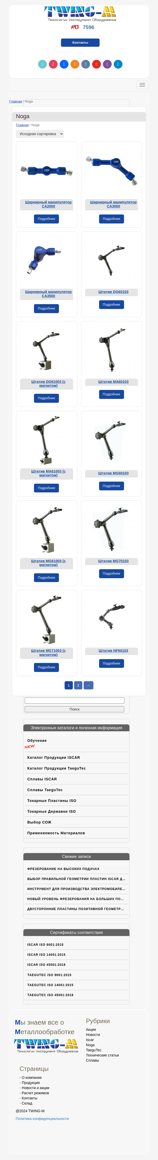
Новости (93, 1035)
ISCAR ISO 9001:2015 (45, 945)
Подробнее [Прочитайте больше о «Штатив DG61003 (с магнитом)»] (46, 398)
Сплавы (92, 1060)
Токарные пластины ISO (51, 801)
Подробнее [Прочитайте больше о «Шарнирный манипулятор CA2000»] (46, 219)
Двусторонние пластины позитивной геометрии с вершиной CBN (77, 909)
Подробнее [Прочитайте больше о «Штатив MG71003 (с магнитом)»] (46, 667)
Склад (27, 1103)
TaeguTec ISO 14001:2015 (50, 985)
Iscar (90, 1040)
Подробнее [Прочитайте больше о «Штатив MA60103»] (111, 394)
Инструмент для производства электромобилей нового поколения (77, 889)
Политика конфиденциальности (42, 1119)
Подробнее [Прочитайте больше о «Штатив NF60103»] (111, 663)
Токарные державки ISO (51, 811)
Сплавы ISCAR (42, 779)
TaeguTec (93, 1050)
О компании (32, 1077)
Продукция (31, 1083)
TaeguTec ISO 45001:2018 (50, 995)
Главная (15, 101)
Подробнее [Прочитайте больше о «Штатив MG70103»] (111, 573)
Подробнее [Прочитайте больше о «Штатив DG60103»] (111, 304)
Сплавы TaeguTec (45, 790)
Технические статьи (102, 1055)
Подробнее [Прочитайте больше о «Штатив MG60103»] (111, 486)
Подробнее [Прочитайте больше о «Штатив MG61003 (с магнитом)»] (46, 577)
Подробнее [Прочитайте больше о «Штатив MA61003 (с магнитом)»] (46, 488)
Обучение (37, 740)
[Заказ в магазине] (40, 134)
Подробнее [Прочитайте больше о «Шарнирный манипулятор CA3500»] (46, 308)
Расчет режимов (35, 1093)
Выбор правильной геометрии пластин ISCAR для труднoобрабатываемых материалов (77, 879)
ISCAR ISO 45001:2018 (46, 965)
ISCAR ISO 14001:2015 (46, 955)
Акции (91, 1029)
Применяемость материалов (56, 833)
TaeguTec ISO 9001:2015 (49, 975)
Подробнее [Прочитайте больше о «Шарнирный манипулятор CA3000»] (111, 219)
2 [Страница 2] (78, 685)
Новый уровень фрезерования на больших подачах (77, 899)
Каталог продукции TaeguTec (56, 768)
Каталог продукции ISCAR (53, 757)
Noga (90, 1045)
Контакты (80, 42)
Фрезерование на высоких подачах (63, 869)
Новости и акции (35, 1088)
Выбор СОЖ (39, 822)
